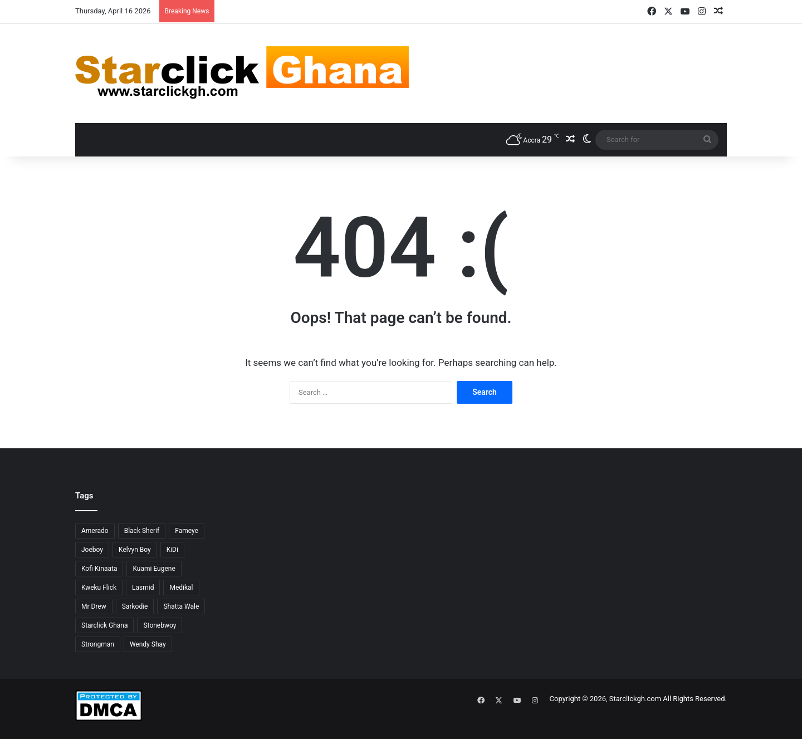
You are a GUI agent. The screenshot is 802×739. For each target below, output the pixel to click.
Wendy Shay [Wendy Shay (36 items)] (148, 644)
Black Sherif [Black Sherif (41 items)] (142, 531)
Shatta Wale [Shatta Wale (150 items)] (181, 606)
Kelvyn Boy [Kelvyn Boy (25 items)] (135, 550)
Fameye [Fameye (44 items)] (186, 531)
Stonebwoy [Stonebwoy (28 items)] (159, 625)
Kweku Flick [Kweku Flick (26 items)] (98, 587)
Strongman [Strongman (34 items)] (97, 644)
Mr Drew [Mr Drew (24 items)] (93, 606)
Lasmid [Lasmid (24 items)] (143, 587)
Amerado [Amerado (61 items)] (95, 531)
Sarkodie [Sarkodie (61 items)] (135, 606)
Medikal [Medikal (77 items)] (181, 587)
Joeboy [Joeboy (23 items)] (92, 550)
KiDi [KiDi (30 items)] (172, 550)
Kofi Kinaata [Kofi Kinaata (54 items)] (99, 568)
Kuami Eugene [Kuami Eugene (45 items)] (154, 568)
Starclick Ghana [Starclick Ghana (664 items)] (104, 625)
